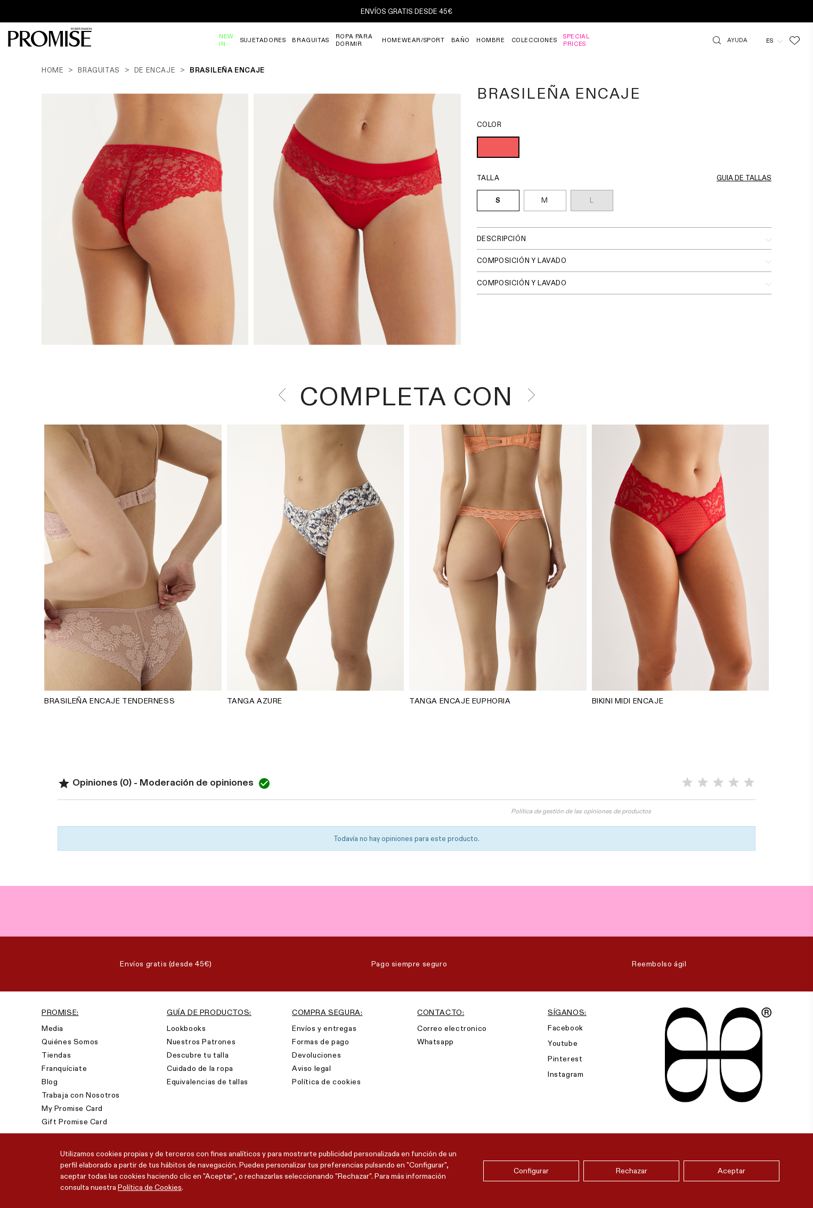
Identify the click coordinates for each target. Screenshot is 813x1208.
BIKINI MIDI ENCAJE (628, 701)
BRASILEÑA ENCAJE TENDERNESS (109, 701)
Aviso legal (311, 1068)
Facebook (565, 1028)
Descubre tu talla (198, 1055)
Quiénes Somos (70, 1041)
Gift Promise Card (74, 1121)
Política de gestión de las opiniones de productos (581, 811)
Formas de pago (320, 1041)
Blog (50, 1081)
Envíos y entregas (324, 1028)
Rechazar (631, 1170)
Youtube (563, 1043)
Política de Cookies (150, 1187)
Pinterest (565, 1058)
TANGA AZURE (255, 701)
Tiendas (56, 1055)
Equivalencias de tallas (207, 1081)
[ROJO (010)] (498, 149)
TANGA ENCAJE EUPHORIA (460, 701)
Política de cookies (326, 1081)
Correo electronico (452, 1028)
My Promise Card (72, 1108)
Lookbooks (186, 1028)
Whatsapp (435, 1041)
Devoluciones (316, 1055)
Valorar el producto (232, 816)
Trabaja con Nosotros (81, 1095)
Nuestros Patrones (201, 1041)
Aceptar (731, 1170)
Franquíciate (64, 1068)
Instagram (565, 1074)
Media (52, 1028)
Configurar (531, 1170)
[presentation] (285, 395)
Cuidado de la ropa (200, 1068)
